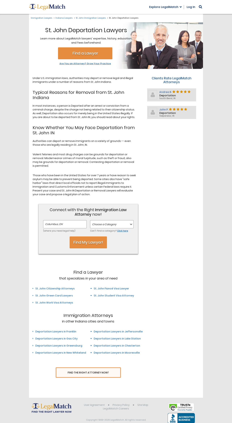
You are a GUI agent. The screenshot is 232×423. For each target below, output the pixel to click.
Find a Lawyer (85, 53)
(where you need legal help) (59, 230)
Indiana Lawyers (63, 17)
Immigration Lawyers (41, 17)
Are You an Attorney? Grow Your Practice (85, 63)
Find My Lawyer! (88, 242)
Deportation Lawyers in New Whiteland (60, 352)
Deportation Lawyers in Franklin (55, 331)
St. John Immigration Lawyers (91, 17)
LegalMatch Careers (116, 402)
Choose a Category (104, 224)
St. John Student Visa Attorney (114, 295)
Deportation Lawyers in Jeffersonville (118, 331)
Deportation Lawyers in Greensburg (58, 345)
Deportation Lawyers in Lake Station (117, 338)
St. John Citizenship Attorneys (55, 288)
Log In (191, 7)
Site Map (142, 398)
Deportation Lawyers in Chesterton (117, 345)
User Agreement (94, 398)
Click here (122, 230)
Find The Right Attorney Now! (88, 373)
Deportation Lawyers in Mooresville (117, 352)
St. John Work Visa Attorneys (54, 302)
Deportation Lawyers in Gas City (56, 338)
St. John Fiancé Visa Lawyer (111, 288)
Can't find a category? (109, 230)
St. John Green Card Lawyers (54, 295)
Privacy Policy (121, 398)
